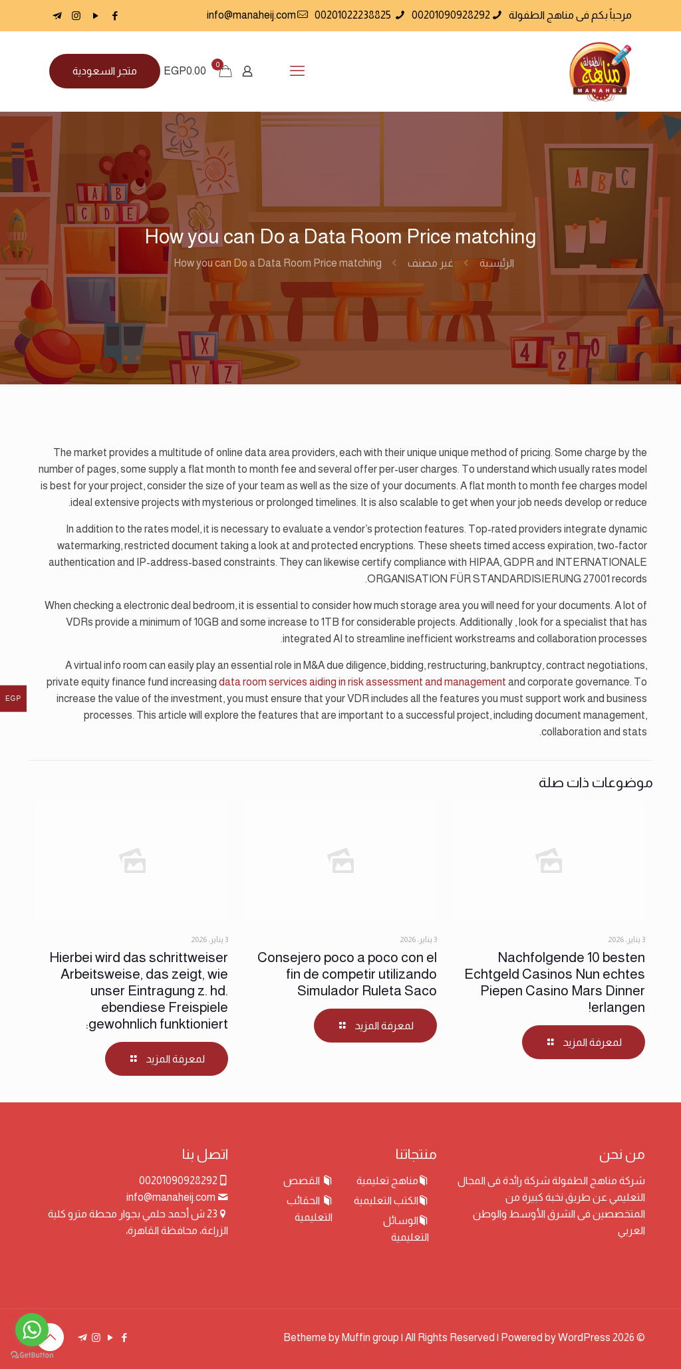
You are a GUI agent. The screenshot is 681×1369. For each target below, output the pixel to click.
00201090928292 (178, 1180)
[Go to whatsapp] (32, 1329)
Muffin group (370, 1337)
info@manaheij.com (170, 1197)
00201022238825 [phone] (354, 15)
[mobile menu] (297, 71)
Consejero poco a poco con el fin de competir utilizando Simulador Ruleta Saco (347, 973)
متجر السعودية (104, 70)
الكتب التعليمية (386, 1200)
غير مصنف (431, 263)
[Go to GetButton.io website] (32, 1355)
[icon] (57, 15)
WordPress (584, 1337)
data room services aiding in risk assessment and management (362, 681)
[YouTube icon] (95, 15)
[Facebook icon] (115, 15)
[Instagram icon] (76, 15)
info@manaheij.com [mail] (251, 15)
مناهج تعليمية (387, 1180)
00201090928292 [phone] (451, 15)
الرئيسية (496, 263)
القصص (302, 1180)
